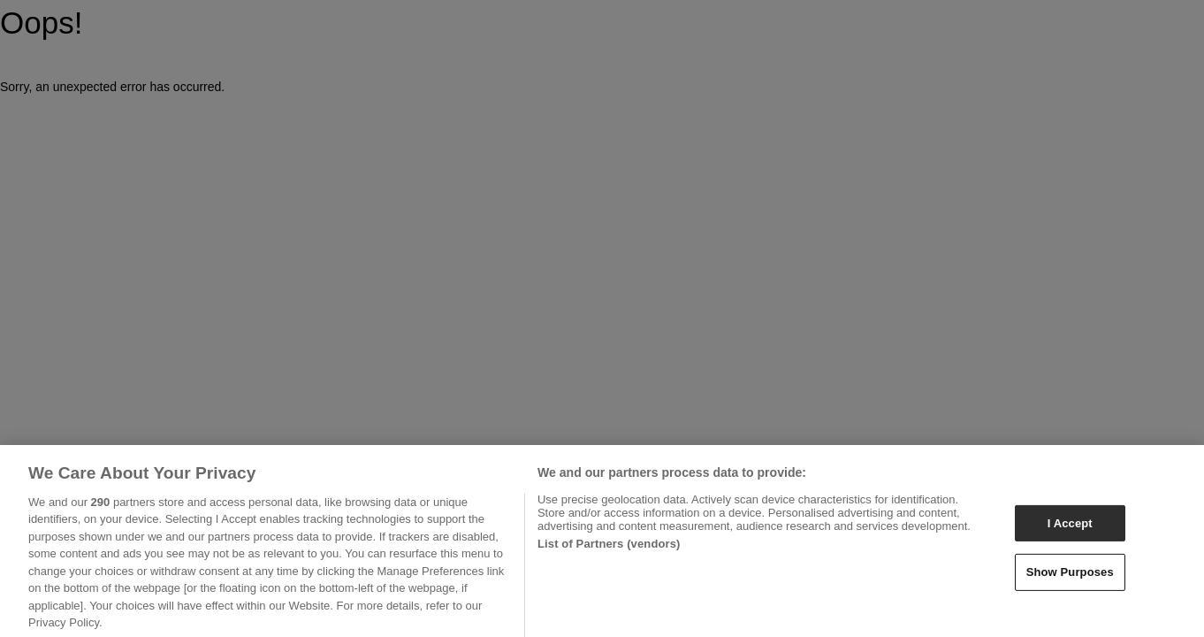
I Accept (1070, 528)
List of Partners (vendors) (609, 549)
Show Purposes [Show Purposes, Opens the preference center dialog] (1070, 577)
